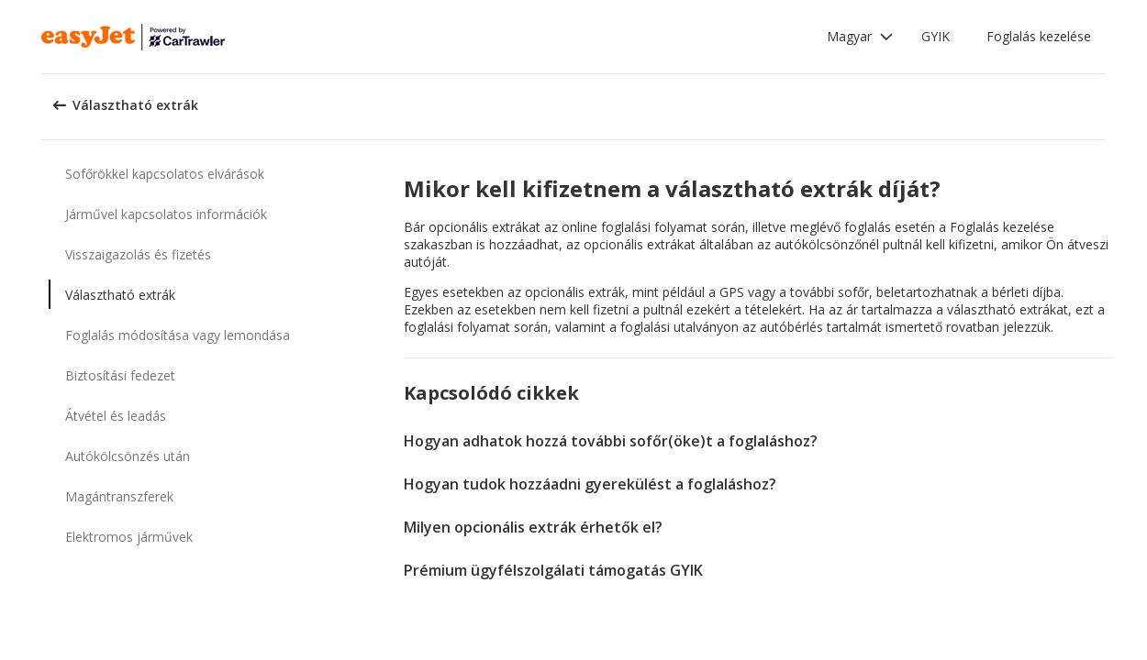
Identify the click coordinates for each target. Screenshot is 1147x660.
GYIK (935, 36)
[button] (860, 36)
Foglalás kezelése (1038, 36)
